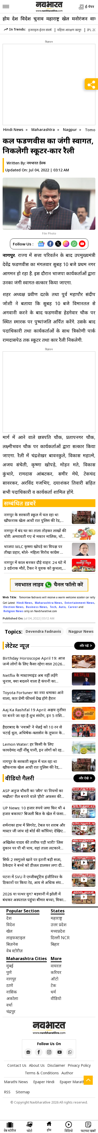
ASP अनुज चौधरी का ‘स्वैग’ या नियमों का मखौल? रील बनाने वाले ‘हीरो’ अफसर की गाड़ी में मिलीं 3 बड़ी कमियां (33, 793)
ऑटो (54, 979)
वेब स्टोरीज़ (14, 951)
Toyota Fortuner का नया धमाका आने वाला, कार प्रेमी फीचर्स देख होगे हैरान (33, 695)
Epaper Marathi (73, 1081)
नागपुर (11, 979)
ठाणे (9, 985)
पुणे (9, 972)
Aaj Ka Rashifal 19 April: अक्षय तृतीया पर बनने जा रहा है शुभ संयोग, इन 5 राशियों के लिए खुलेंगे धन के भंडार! (34, 712)
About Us (37, 1065)
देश (15, 18)
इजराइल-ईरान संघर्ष (39, 30)
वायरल (56, 966)
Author (67, 1072)
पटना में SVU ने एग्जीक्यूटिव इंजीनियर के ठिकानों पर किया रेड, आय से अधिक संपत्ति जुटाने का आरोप (34, 879)
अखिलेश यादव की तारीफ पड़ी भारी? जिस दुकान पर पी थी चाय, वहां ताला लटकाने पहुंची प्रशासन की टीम (33, 845)
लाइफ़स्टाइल (15, 938)
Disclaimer (56, 1065)
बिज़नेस (12, 944)
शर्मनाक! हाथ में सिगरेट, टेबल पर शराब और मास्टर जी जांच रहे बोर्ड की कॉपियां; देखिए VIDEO (34, 828)
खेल (65, 18)
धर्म (53, 992)
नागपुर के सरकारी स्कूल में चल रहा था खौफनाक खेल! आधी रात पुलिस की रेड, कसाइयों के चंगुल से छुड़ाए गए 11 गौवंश (33, 517)
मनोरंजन (80, 18)
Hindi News (13, 129)
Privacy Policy (79, 1065)
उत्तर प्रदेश (58, 924)
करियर (56, 972)
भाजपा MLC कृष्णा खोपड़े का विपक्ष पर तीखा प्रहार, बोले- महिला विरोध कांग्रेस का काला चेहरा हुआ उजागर (34, 549)
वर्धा (9, 1005)
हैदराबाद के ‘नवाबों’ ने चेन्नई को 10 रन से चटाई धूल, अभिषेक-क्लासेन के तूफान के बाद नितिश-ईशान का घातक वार (32, 730)
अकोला (12, 998)
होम (6, 18)
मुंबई (9, 966)
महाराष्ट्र (52, 18)
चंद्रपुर (10, 1011)
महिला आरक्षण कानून (69, 30)
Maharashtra (43, 129)
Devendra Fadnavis (43, 631)
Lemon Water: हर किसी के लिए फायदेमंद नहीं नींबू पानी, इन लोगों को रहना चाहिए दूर (34, 747)
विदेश (26, 18)
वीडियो (56, 998)
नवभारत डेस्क (36, 162)
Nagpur (70, 129)
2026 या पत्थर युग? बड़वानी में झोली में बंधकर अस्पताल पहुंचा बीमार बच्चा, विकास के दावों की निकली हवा (34, 896)
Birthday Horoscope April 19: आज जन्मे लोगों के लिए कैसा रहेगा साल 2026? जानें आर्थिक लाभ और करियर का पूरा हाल (34, 661)
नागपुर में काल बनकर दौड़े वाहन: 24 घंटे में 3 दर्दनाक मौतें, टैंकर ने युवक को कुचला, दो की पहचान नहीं (35, 565)
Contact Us (16, 1065)
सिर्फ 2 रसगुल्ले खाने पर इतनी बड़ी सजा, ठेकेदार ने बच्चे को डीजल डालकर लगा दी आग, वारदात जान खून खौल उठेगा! (32, 862)
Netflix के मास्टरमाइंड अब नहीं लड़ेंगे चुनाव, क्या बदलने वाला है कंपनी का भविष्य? (30, 678)
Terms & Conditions (42, 1072)
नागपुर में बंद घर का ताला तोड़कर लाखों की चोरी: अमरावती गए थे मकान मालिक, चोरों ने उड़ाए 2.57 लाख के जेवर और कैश (35, 533)
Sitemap (23, 1091)
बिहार (55, 944)
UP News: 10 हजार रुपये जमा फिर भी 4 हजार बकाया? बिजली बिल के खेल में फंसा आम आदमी (34, 810)
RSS (7, 1091)
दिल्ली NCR (60, 938)
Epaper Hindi (43, 1081)
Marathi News (16, 1081)
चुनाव (38, 18)
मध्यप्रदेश (58, 931)
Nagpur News (81, 631)
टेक (53, 985)
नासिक (11, 992)
